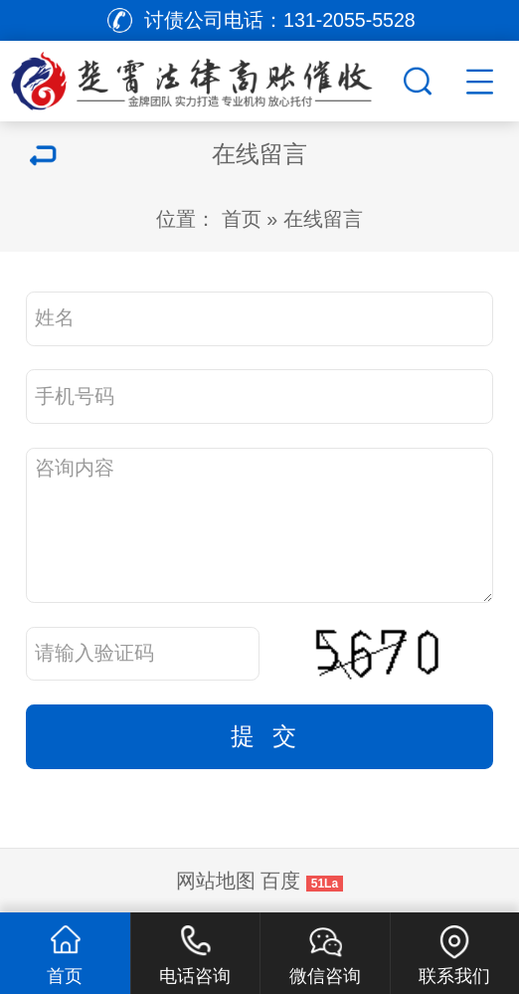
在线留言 (323, 219)
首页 (241, 219)
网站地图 (216, 881)
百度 (280, 881)
